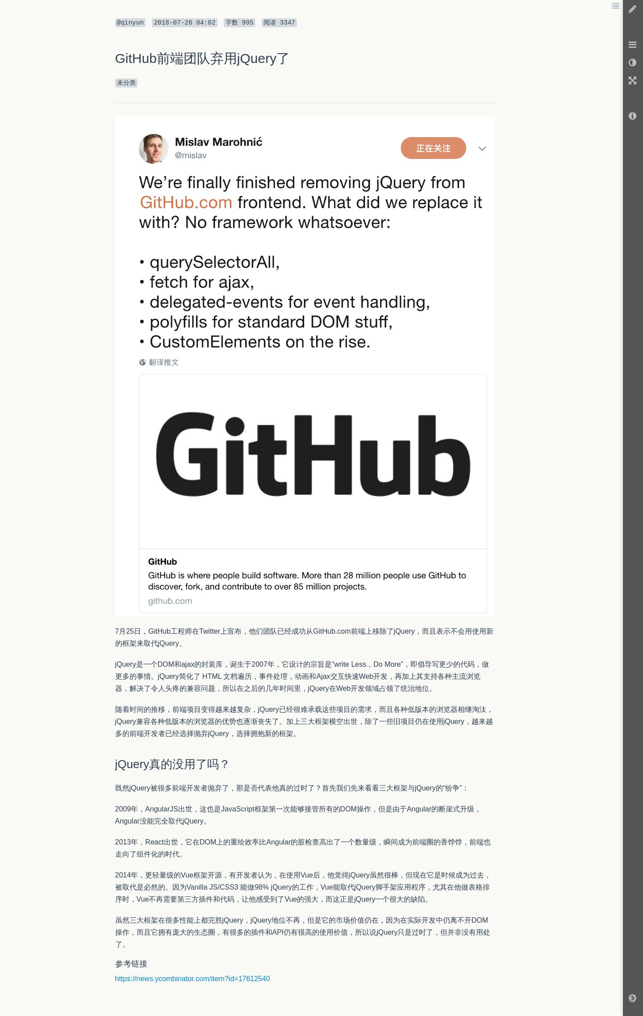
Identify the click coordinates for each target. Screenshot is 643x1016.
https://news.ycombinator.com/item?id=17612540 (192, 979)
